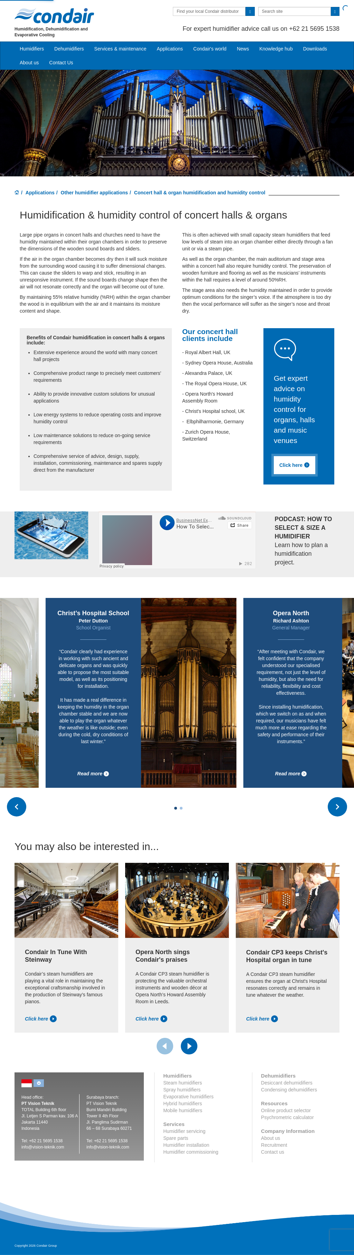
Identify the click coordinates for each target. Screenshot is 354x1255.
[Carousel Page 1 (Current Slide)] (175, 808)
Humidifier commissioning (190, 1152)
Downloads (315, 49)
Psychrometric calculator (287, 1117)
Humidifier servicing (184, 1131)
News (243, 49)
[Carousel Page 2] (181, 808)
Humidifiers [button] (32, 49)
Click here (41, 1018)
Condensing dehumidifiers (289, 1089)
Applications (40, 192)
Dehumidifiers (69, 49)
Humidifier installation (186, 1145)
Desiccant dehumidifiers (287, 1083)
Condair (54, 16)
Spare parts (175, 1138)
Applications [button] (170, 49)
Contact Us (61, 62)
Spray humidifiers (182, 1089)
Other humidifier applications (94, 192)
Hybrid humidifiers (182, 1103)
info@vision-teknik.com (42, 1147)
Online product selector (286, 1110)
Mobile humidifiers (182, 1110)
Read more (131, 774)
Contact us (272, 1152)
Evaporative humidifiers (188, 1096)
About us (29, 62)
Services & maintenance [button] (120, 49)
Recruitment (274, 1145)
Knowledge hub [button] (276, 49)
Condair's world (209, 49)
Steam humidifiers (182, 1083)
